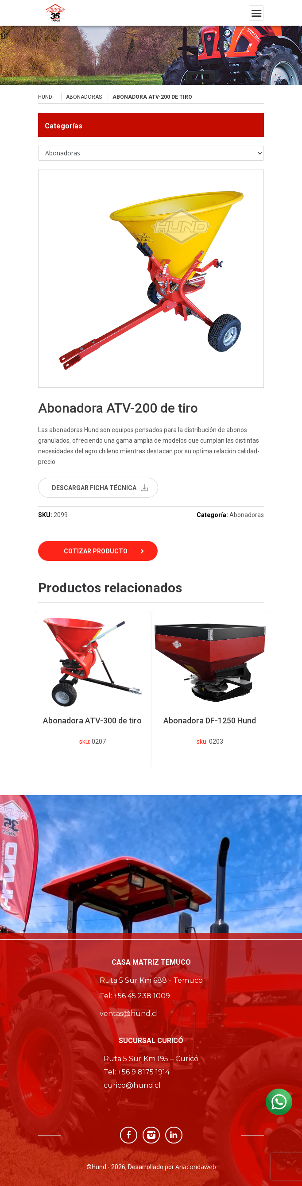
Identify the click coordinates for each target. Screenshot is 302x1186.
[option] (209, 690)
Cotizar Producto (96, 551)
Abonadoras (84, 97)
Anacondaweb (195, 1167)
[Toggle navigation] (256, 13)
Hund (45, 97)
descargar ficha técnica (94, 487)
